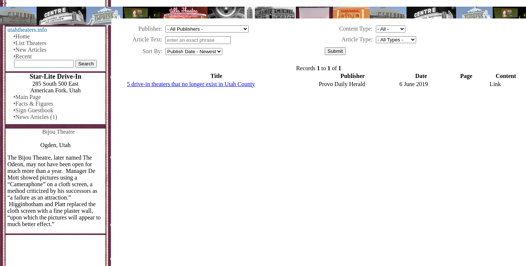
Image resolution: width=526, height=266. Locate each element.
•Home (21, 36)
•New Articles (30, 50)
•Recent (22, 56)
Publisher (149, 28)
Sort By (151, 51)
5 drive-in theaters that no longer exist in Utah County (191, 84)
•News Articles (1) (35, 117)
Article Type (356, 39)
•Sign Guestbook (33, 110)
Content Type (355, 28)
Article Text (146, 39)
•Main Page (27, 97)
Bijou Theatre (58, 132)
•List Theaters (29, 43)
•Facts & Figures (33, 103)
